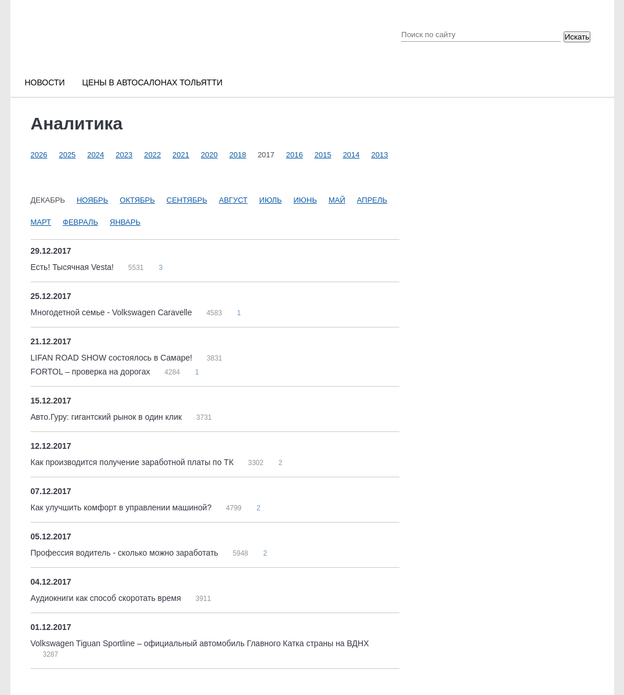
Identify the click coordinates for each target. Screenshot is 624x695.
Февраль (80, 222)
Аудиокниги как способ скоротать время (107, 598)
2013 (379, 154)
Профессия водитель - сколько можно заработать (126, 552)
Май (337, 200)
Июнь (305, 200)
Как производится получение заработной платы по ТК (133, 462)
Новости (45, 82)
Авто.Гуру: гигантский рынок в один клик (108, 417)
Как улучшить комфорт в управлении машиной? (122, 507)
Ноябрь (92, 200)
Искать (577, 37)
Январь (125, 222)
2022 (152, 154)
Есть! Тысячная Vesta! (73, 267)
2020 (209, 154)
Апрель (372, 200)
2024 (95, 154)
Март (41, 222)
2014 (351, 154)
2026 (39, 154)
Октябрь (137, 200)
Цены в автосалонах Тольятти (152, 82)
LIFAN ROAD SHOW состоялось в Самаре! (113, 357)
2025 (67, 154)
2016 (294, 154)
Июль (270, 200)
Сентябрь (187, 200)
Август (233, 200)
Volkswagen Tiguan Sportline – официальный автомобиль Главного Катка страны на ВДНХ (200, 643)
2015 (323, 154)
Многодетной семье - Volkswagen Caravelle (112, 312)
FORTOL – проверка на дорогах (92, 371)
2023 (124, 154)
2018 (237, 154)
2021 (180, 154)
